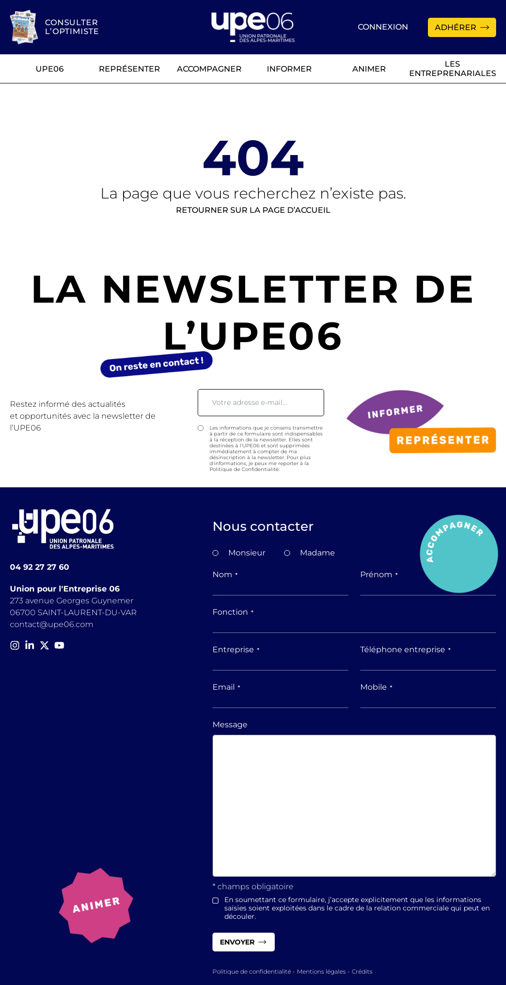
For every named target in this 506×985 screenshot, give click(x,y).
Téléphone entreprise (405, 649)
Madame (317, 552)
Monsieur (246, 552)
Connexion (383, 27)
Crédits (362, 971)
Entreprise (235, 649)
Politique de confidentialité (251, 971)
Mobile (376, 687)
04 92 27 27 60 (39, 567)
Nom (225, 574)
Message (230, 724)
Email (226, 687)
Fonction (232, 612)
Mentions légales (321, 971)
